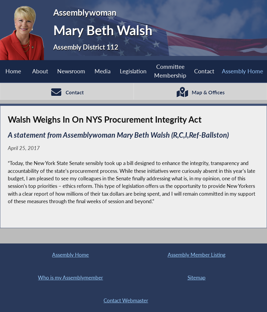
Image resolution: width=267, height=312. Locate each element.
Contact (204, 71)
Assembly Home (70, 255)
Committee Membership (170, 71)
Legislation (133, 71)
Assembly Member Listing (196, 255)
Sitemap (197, 277)
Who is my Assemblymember (70, 277)
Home (13, 71)
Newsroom (71, 71)
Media (102, 71)
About (40, 71)
